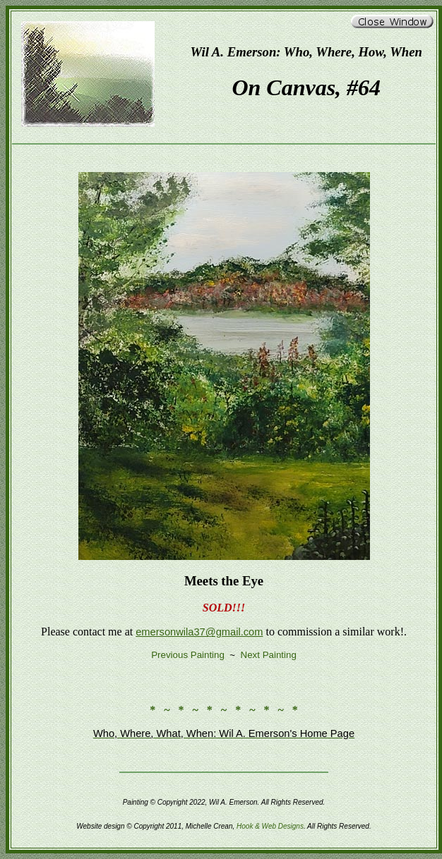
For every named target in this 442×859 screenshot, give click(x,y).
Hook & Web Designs (270, 826)
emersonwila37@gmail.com (199, 632)
